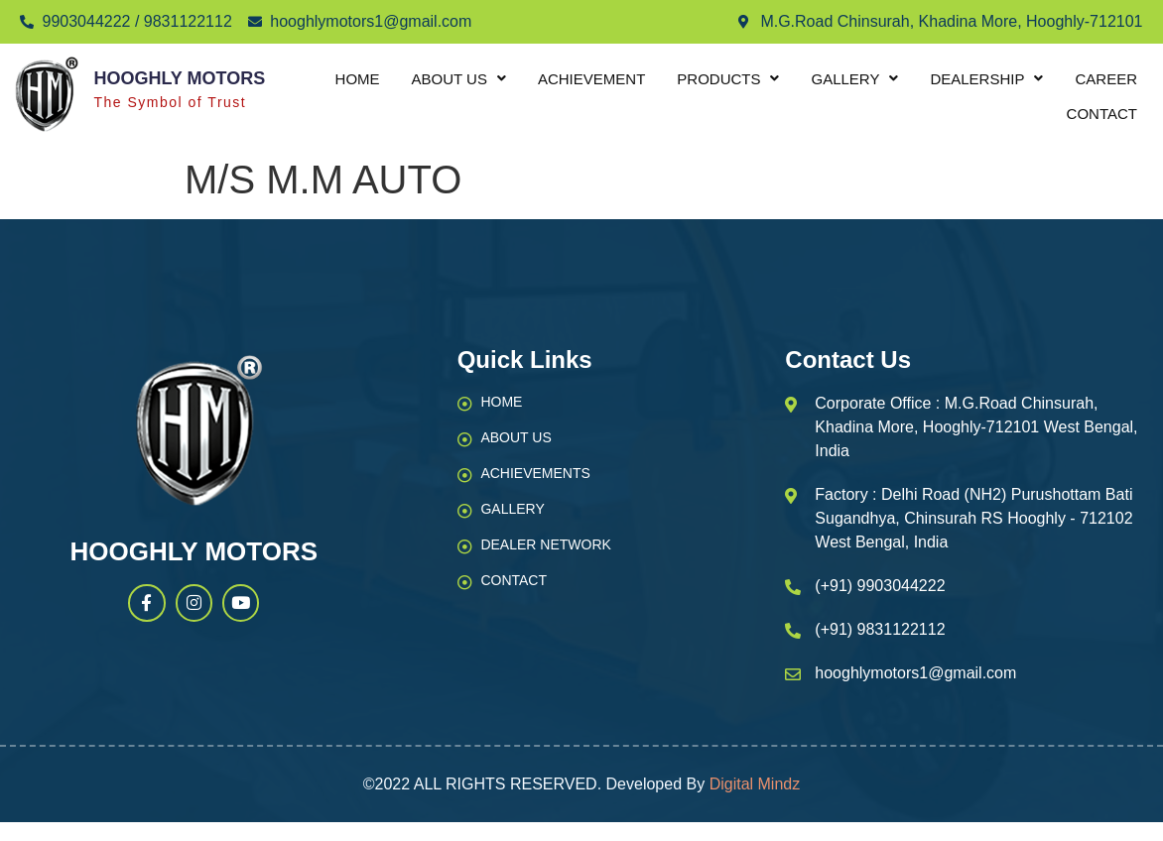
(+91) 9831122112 (880, 629)
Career (1106, 78)
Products (728, 78)
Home (357, 78)
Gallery (854, 78)
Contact (1102, 113)
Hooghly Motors (179, 78)
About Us (459, 78)
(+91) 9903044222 (880, 585)
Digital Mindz (755, 784)
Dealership (986, 78)
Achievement (591, 78)
